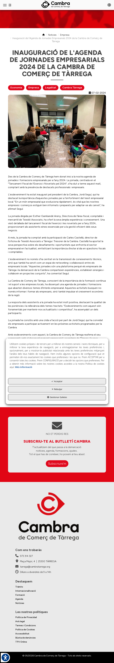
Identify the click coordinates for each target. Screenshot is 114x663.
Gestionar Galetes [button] (57, 397)
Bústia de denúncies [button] (25, 637)
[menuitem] (57, 587)
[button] (57, 4)
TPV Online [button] (21, 642)
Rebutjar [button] (57, 389)
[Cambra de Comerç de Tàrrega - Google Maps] (35, 561)
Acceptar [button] (56, 381)
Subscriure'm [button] (57, 463)
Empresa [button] (33, 87)
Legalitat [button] (50, 87)
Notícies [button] (19, 603)
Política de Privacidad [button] (26, 617)
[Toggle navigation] (109, 5)
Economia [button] (16, 87)
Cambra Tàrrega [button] (72, 87)
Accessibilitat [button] (22, 633)
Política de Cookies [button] (25, 629)
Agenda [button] (19, 599)
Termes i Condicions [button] (25, 625)
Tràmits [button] (19, 586)
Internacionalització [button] (25, 591)
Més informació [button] (23, 367)
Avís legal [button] (20, 621)
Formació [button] (20, 595)
